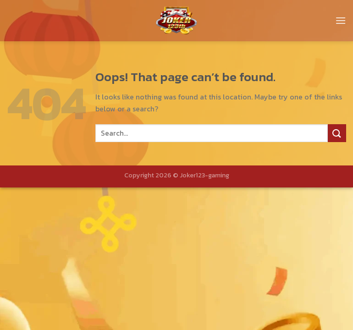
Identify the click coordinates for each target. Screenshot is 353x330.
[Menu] (340, 20)
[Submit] (337, 133)
